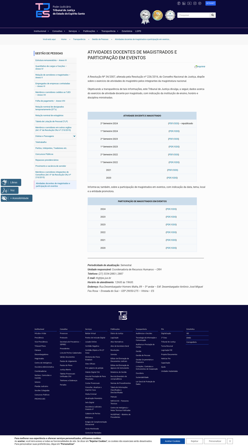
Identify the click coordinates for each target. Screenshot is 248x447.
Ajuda (163, 367)
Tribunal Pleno (40, 346)
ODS (176, 123)
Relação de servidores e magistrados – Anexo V (52, 76)
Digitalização (166, 333)
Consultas (58, 31)
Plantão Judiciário (41, 386)
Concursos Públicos (44, 154)
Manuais (114, 397)
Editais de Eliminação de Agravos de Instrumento (120, 366)
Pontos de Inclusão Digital (95, 338)
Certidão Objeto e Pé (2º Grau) (94, 351)
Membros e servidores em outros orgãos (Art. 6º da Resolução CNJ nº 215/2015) (53, 128)
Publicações (90, 31)
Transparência (110, 31)
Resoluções (115, 350)
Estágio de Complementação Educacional (96, 423)
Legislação (114, 338)
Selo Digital (89, 402)
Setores (37, 382)
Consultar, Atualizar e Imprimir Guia (93, 388)
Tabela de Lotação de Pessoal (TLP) (51, 121)
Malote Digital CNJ (92, 372)
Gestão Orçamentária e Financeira (144, 361)
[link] (210, 3)
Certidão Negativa (92, 346)
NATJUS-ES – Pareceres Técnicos (120, 402)
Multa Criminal (90, 394)
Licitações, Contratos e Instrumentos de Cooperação (147, 367)
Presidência (39, 338)
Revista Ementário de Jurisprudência (119, 377)
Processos (64, 333)
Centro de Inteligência (43, 363)
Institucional (41, 31)
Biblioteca (89, 418)
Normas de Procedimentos (121, 383)
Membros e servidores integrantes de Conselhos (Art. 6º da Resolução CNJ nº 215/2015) (53, 175)
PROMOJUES (40, 399)
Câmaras (38, 350)
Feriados (63, 385)
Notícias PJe (165, 358)
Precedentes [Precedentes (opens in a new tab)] (65, 348)
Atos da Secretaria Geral (120, 346)
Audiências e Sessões (144, 333)
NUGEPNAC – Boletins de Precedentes (120, 415)
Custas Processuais (92, 383)
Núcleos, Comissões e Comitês (43, 376)
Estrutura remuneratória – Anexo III (51, 60)
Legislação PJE (166, 350)
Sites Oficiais (90, 364)
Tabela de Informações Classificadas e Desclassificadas (119, 389)
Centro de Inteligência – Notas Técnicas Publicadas (120, 409)
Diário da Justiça (117, 333)
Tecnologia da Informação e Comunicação (146, 339)
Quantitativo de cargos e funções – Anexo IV (51, 67)
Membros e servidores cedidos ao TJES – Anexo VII (53, 93)
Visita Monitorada (92, 429)
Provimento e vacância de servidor (50, 166)
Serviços (74, 31)
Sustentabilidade (142, 377)
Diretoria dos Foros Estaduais (92, 358)
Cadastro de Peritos (92, 413)
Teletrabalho (40, 142)
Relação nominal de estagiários (49, 115)
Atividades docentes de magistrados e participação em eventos (53, 184)
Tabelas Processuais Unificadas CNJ (67, 375)
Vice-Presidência (41, 342)
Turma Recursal (167, 346)
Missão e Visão (40, 333)
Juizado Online (91, 342)
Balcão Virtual (90, 333)
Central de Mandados (93, 433)
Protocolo (63, 338)
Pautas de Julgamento (68, 361)
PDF (171, 123)
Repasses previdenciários (47, 160)
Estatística (127, 31)
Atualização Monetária (93, 398)
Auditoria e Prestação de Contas (145, 345)
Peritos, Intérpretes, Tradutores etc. (51, 148)
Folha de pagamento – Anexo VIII (50, 101)
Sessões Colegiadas (42, 390)
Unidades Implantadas (169, 371)
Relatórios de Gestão (119, 372)
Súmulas (114, 354)
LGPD (138, 31)
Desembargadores (41, 354)
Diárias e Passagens (44, 136)
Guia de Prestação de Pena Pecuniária (95, 377)
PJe (162, 329)
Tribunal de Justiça (168, 342)
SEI (187, 333)
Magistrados (39, 358)
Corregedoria (191, 342)
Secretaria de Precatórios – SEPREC (70, 343)
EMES (188, 338)
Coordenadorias (40, 371)
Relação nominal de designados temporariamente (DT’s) (49, 108)
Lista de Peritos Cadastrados (71, 353)
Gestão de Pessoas (143, 355)
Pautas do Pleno (66, 365)
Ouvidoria (139, 373)
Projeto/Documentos (169, 354)
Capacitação (165, 363)
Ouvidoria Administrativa (44, 367)
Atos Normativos (117, 342)
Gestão (138, 351)
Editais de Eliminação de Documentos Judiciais (120, 359)
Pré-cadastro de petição (94, 368)
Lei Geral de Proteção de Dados (145, 382)
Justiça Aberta (65, 369)
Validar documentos (67, 357)
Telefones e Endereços (68, 380)
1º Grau (164, 338)
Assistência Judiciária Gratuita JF (93, 408)
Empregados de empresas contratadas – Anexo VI (52, 84)
